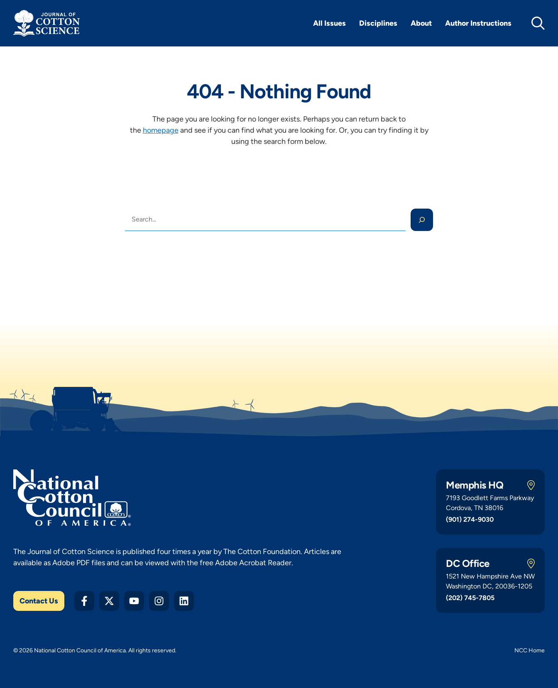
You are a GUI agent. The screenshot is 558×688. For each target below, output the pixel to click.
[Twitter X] (109, 601)
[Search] (422, 220)
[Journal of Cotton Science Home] (46, 23)
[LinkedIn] (184, 601)
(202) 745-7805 (470, 598)
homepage (161, 130)
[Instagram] (159, 601)
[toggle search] (538, 23)
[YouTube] (134, 601)
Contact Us (39, 600)
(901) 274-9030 (470, 519)
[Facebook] (84, 601)
